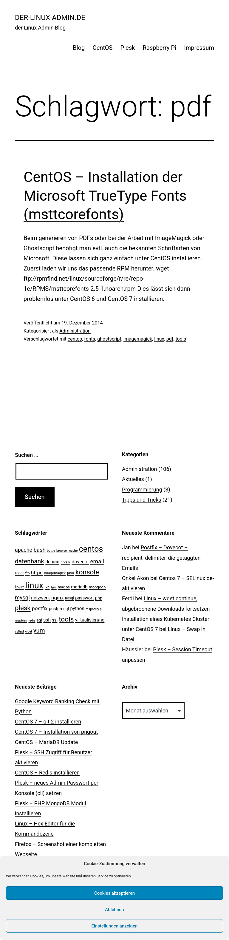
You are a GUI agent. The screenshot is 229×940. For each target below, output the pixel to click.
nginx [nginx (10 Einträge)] (57, 598)
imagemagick (137, 339)
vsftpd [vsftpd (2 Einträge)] (19, 631)
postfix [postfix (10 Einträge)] (39, 608)
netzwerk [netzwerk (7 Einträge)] (40, 598)
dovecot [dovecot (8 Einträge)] (80, 562)
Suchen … (26, 455)
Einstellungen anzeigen (115, 926)
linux (159, 339)
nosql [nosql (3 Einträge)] (69, 598)
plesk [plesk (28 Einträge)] (23, 608)
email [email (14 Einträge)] (97, 561)
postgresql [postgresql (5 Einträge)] (59, 608)
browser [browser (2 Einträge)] (62, 551)
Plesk (127, 47)
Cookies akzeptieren (114, 893)
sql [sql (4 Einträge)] (39, 620)
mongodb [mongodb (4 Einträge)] (97, 587)
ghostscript (109, 339)
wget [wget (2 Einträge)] (28, 631)
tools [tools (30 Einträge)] (66, 619)
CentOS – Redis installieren (47, 772)
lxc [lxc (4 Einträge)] (47, 587)
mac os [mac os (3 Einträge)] (64, 587)
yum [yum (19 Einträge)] (39, 630)
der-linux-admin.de (50, 17)
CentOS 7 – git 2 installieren (48, 721)
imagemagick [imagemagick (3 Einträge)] (55, 573)
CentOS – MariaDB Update (46, 742)
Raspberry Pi (159, 47)
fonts (89, 339)
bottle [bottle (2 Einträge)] (51, 551)
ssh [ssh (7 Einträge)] (47, 620)
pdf (170, 339)
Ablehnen (114, 909)
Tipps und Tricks (141, 500)
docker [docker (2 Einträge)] (65, 562)
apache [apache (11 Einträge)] (23, 550)
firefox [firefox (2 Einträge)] (19, 573)
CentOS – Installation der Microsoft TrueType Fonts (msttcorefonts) (105, 195)
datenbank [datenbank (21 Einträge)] (29, 561)
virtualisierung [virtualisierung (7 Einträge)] (90, 620)
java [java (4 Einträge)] (70, 573)
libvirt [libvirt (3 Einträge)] (19, 587)
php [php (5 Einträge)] (98, 598)
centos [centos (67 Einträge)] (91, 549)
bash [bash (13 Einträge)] (39, 550)
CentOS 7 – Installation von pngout (56, 732)
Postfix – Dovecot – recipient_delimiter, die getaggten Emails (161, 557)
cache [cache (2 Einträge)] (73, 551)
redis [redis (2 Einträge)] (31, 620)
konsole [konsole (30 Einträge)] (87, 572)
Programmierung (142, 489)
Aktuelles (133, 479)
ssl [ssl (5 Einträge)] (55, 620)
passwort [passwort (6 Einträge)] (84, 598)
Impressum (199, 47)
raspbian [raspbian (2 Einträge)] (21, 620)
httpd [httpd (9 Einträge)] (37, 573)
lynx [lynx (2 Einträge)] (54, 587)
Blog (79, 47)
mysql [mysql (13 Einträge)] (22, 597)
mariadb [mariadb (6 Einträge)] (79, 587)
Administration (75, 331)
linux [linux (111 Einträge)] (34, 585)
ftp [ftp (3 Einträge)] (27, 573)
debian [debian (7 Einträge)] (52, 562)
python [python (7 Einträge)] (77, 608)
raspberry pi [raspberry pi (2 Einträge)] (94, 609)
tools (180, 339)
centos (75, 339)
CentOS (103, 47)
